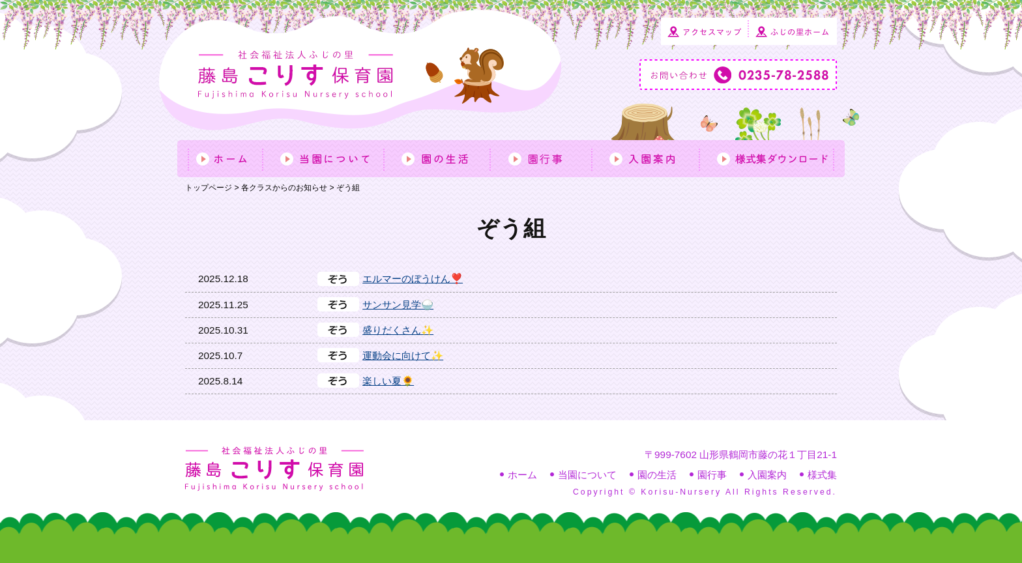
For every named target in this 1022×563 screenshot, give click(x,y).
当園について (587, 474)
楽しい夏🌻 (388, 380)
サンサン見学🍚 (397, 304)
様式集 (822, 474)
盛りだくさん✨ (397, 330)
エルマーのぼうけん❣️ (412, 278)
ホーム (522, 474)
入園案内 (767, 474)
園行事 (712, 474)
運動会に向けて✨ (402, 355)
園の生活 (657, 474)
